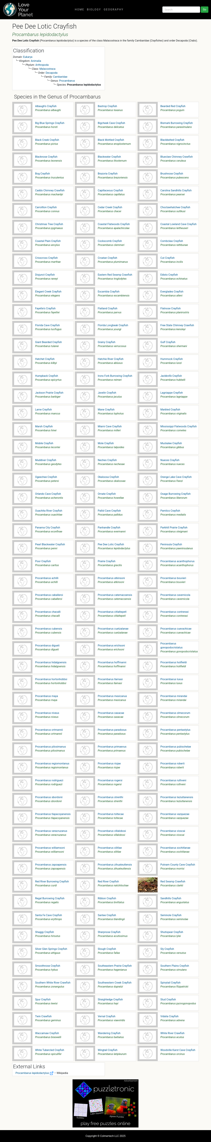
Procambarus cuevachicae (175, 628)
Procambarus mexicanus (112, 696)
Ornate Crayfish (107, 493)
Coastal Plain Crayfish (48, 241)
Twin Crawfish (43, 1016)
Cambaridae (60, 76)
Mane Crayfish (106, 409)
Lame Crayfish (43, 409)
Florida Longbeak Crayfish (113, 325)
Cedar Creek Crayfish (110, 207)
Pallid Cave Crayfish (109, 510)
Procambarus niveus (47, 713)
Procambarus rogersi (110, 780)
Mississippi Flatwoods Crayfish (178, 426)
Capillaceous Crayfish (110, 190)
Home (79, 9)
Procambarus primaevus (112, 746)
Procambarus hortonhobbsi (51, 679)
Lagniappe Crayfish (171, 392)
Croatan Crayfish (107, 257)
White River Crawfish (172, 1033)
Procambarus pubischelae (175, 746)
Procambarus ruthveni (173, 780)
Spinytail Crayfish (170, 982)
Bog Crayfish (42, 173)
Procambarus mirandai (173, 696)
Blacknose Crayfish (46, 156)
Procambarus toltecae (111, 814)
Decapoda (52, 72)
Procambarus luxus (171, 679)
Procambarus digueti (47, 645)
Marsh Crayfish (44, 426)
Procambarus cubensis (48, 628)
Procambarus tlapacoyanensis (53, 814)
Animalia (36, 60)
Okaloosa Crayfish (108, 477)
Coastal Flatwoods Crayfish (114, 224)
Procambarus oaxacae (111, 713)
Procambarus (67, 80)
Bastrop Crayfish (107, 106)
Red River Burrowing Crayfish (52, 881)
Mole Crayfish (106, 443)
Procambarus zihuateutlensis (115, 864)
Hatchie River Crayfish (110, 359)
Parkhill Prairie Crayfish (173, 527)
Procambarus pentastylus (175, 729)
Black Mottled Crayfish (111, 139)
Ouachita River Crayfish (48, 510)
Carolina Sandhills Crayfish (176, 190)
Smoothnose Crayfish (47, 965)
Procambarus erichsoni (111, 645)
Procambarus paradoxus (112, 729)
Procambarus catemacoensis (115, 595)
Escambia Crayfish (109, 291)
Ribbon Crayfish (107, 898)
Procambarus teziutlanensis (176, 797)
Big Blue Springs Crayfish (49, 123)
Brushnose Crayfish (171, 173)
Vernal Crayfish (106, 1016)
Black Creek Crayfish (47, 139)
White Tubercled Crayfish (49, 1050)
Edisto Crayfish (169, 274)
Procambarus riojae (109, 763)
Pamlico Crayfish (170, 510)
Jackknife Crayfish (171, 375)
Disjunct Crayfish (45, 274)
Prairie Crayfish (106, 561)
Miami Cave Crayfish (110, 426)
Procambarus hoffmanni (112, 662)
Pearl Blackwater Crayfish (50, 544)
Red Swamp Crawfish (172, 881)
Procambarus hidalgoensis (50, 662)
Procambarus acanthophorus (177, 561)
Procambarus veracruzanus (51, 830)
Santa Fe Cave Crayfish (48, 915)
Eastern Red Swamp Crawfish (115, 274)
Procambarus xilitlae (110, 847)
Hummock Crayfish (171, 359)
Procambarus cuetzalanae (113, 628)
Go (204, 9)
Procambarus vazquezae (174, 814)
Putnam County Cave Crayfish (177, 864)
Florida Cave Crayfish (47, 325)
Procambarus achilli (46, 578)
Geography (113, 9)
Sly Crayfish (167, 948)
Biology (94, 9)
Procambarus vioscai (172, 830)
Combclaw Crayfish (171, 241)
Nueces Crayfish (169, 460)
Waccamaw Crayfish (47, 1033)
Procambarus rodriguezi (49, 780)
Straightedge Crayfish (110, 999)
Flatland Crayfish (107, 308)
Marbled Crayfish (170, 409)
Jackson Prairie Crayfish (49, 392)
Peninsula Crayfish (171, 544)
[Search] (181, 9)
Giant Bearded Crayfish (48, 342)
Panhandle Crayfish (109, 527)
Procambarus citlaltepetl (112, 611)
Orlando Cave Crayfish (48, 493)
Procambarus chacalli (47, 611)
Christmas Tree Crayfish (49, 224)
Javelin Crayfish (107, 392)
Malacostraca (47, 68)
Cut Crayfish (167, 257)
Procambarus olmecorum (175, 713)
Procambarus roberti (172, 763)
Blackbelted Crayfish (172, 139)
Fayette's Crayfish (45, 308)
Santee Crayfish (107, 915)
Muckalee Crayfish (171, 443)
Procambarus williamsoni (50, 847)
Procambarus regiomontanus (52, 763)
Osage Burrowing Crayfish (175, 493)
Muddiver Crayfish (45, 460)
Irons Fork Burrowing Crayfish (115, 375)
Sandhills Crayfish (170, 898)
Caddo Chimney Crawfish (49, 190)
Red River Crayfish (108, 881)
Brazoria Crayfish (108, 173)
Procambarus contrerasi (174, 611)
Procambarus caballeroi (49, 595)
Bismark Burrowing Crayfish (176, 123)
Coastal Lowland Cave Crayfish (178, 224)
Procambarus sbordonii (48, 797)
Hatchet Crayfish (45, 359)
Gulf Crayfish (167, 342)
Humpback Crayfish (46, 375)
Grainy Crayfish (106, 342)
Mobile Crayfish (44, 443)
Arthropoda (42, 64)
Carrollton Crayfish (46, 207)
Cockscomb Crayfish (110, 241)
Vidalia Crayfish (169, 1016)
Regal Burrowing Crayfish (49, 898)
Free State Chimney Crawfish (177, 325)
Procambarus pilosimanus (50, 746)
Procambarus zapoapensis (50, 864)
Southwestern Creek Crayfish (115, 982)
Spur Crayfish (43, 999)
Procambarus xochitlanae (175, 847)
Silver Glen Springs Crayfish (51, 948)
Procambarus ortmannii (49, 729)
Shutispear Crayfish (171, 932)
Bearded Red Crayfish (172, 106)
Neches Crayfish (107, 460)
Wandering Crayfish (109, 1033)
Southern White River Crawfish (52, 982)
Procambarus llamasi (110, 679)
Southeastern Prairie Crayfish (115, 965)
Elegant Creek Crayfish (48, 291)
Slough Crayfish (107, 948)
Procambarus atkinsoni (111, 578)
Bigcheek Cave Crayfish (111, 123)
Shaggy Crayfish (44, 932)
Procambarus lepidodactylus (34, 1073)
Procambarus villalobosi (112, 830)
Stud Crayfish (168, 999)
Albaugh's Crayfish (46, 106)
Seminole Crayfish (170, 915)
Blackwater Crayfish (109, 156)
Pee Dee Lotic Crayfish (111, 544)
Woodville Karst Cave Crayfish (177, 1050)
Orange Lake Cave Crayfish (176, 477)
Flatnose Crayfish (170, 308)
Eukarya (27, 56)
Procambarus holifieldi (173, 662)
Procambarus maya (46, 696)
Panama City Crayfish (47, 527)
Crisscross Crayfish (46, 257)
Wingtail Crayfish (107, 1050)
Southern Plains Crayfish (174, 965)
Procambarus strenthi (110, 797)
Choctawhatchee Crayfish (175, 207)
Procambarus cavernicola (175, 595)
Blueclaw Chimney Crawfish (176, 156)
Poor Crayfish (43, 561)
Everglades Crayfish (171, 291)
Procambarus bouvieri (173, 578)
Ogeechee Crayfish (46, 477)
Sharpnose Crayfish (109, 932)
